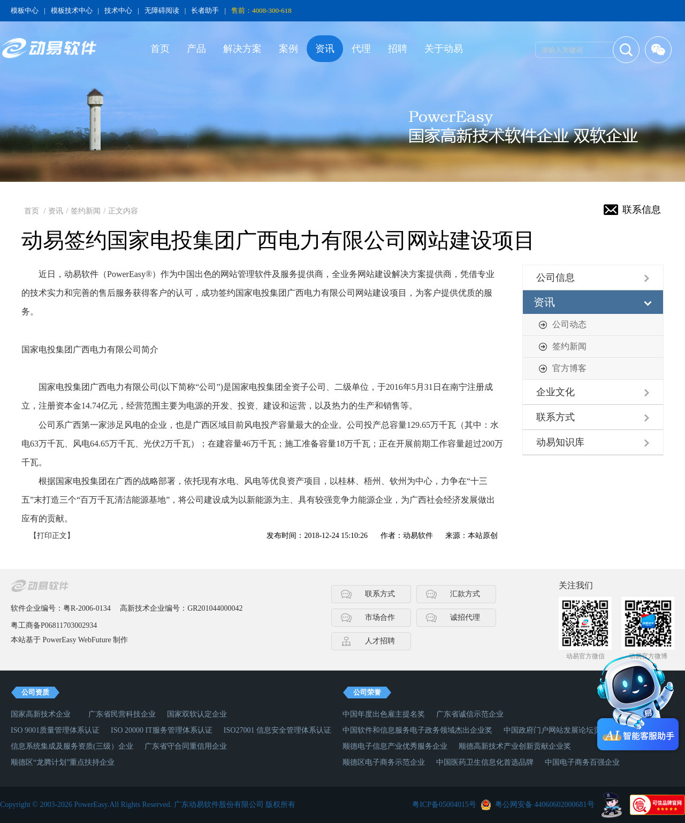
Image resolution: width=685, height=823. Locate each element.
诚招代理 (465, 617)
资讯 (324, 48)
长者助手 (205, 10)
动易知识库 (560, 442)
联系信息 (641, 209)
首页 (160, 48)
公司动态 (569, 324)
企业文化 (555, 392)
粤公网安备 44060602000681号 (545, 805)
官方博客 (569, 368)
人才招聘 (380, 641)
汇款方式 (465, 594)
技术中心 (118, 10)
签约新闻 (86, 211)
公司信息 (555, 277)
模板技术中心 (72, 10)
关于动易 (443, 48)
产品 (196, 48)
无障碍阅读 (161, 10)
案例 (288, 48)
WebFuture (94, 640)
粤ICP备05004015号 (444, 805)
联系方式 (555, 417)
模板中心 (25, 10)
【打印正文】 (51, 536)
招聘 (397, 48)
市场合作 (380, 617)
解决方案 (242, 48)
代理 (361, 48)
